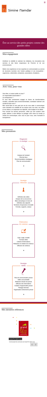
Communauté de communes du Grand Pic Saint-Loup (22, 341)
